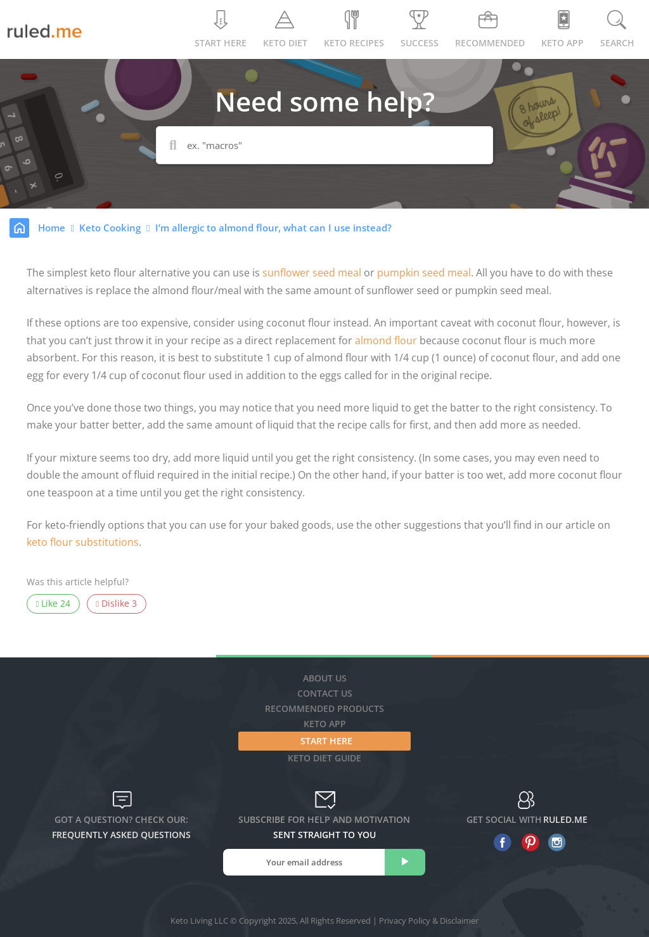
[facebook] (499, 842)
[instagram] (554, 842)
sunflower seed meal (311, 273)
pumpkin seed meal (424, 273)
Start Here (221, 29)
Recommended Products (324, 708)
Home (53, 227)
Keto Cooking (111, 227)
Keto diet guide (324, 758)
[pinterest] (527, 842)
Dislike (116, 603)
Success (420, 29)
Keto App (325, 724)
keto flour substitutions (83, 542)
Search (617, 29)
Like (53, 603)
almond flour (386, 340)
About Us (325, 678)
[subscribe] (405, 862)
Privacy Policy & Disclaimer (429, 920)
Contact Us (324, 693)
